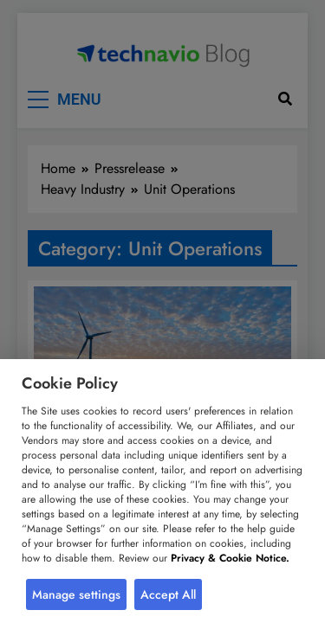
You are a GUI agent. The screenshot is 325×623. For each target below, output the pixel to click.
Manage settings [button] (76, 594)
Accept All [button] (168, 594)
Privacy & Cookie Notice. (230, 558)
